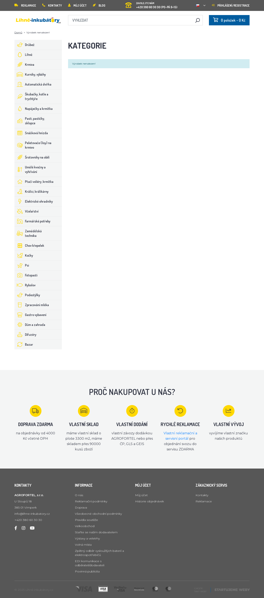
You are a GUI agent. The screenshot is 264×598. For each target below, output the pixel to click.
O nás (79, 495)
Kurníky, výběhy (30, 74)
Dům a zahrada (30, 324)
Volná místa (83, 544)
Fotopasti (26, 275)
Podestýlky (27, 295)
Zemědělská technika (28, 233)
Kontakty (52, 5)
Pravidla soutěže (86, 520)
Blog (99, 5)
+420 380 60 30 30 (28, 520)
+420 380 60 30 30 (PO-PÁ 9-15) (151, 4)
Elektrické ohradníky (34, 201)
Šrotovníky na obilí (32, 157)
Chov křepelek (29, 245)
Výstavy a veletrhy (87, 538)
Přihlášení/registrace (231, 5)
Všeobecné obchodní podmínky (98, 514)
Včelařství (27, 211)
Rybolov (25, 285)
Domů (18, 32)
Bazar (24, 344)
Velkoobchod (84, 526)
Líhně (23, 54)
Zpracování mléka (32, 305)
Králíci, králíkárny (31, 191)
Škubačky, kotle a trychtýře (31, 96)
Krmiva (24, 64)
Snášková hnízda (31, 133)
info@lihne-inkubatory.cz (32, 514)
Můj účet (77, 5)
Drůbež (24, 44)
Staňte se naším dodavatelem (96, 532)
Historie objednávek (149, 501)
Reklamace (25, 5)
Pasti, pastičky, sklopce (30, 120)
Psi (22, 265)
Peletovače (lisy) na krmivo (33, 145)
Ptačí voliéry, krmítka (34, 181)
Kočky (24, 255)
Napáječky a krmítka (34, 108)
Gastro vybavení (30, 315)
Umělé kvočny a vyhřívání (30, 169)
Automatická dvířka (33, 84)
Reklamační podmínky (91, 501)
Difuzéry (25, 334)
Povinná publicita (87, 571)
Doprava (81, 507)
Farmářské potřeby (32, 221)
